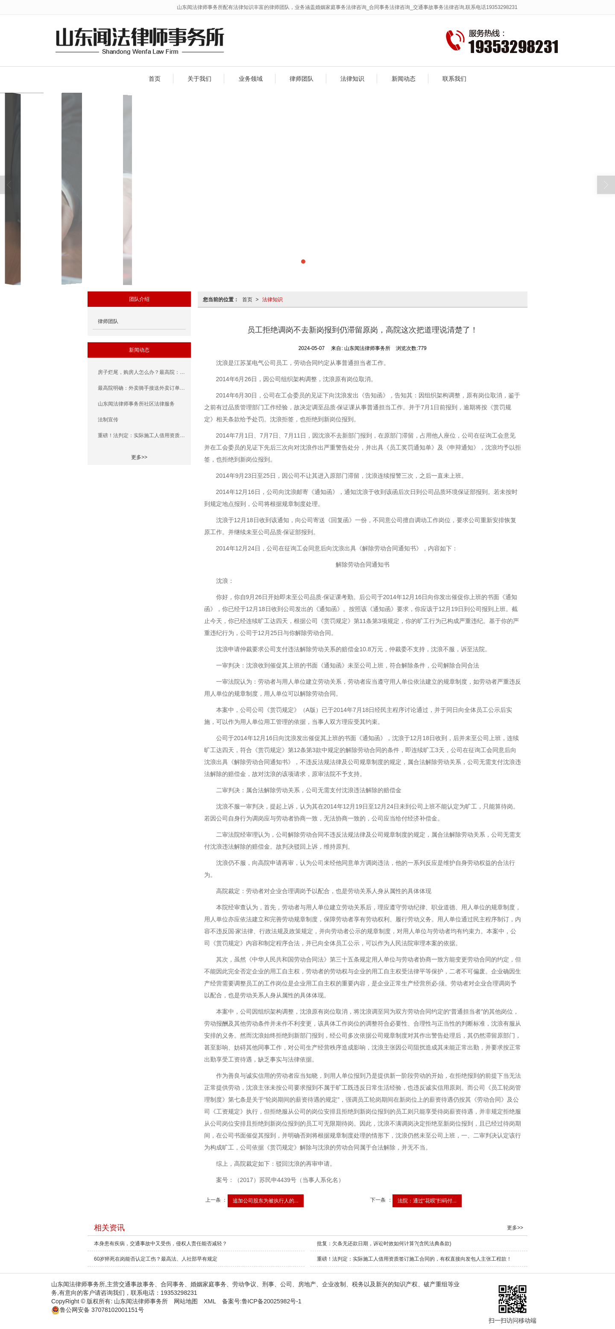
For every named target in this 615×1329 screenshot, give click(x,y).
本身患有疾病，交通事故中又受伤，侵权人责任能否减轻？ (160, 1244)
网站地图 (186, 1301)
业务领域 (251, 78)
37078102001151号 (97, 1309)
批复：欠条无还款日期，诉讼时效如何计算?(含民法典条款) (384, 1244)
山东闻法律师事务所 (141, 1301)
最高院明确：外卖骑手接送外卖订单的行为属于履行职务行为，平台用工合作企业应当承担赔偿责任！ (142, 388)
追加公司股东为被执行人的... (266, 1201)
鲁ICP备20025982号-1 (272, 1301)
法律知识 (352, 78)
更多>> (139, 457)
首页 (155, 78)
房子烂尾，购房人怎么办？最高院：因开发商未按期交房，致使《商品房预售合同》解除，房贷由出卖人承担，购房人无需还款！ (142, 372)
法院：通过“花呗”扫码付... (427, 1201)
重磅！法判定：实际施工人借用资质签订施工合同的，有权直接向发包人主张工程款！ (142, 435)
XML (210, 1301)
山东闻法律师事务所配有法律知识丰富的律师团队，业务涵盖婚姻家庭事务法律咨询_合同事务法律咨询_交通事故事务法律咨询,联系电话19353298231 (347, 7)
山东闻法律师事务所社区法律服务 (136, 404)
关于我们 (199, 78)
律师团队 (301, 78)
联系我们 (454, 78)
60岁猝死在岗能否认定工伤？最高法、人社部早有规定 (155, 1259)
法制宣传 (108, 420)
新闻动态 (404, 78)
